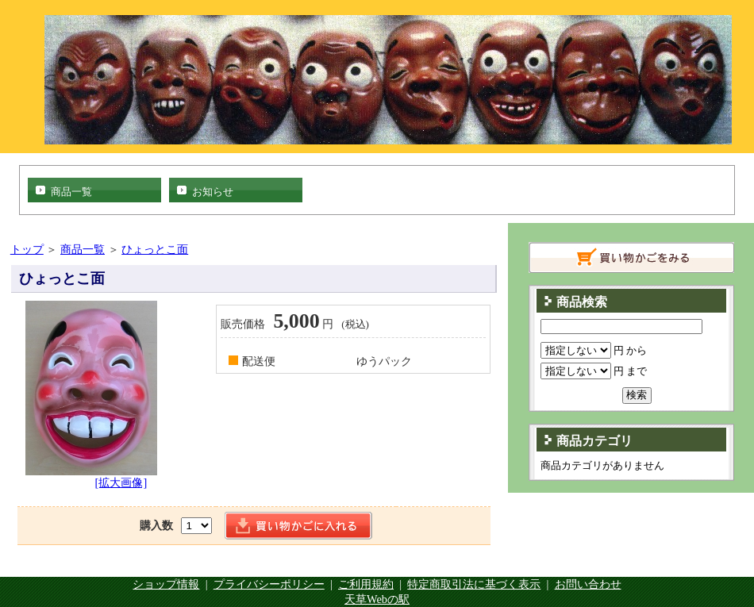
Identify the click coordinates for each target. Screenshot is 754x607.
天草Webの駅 (377, 599)
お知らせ (212, 192)
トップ (27, 249)
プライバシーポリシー (269, 584)
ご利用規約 (366, 584)
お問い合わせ (588, 584)
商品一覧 (71, 192)
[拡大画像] (121, 482)
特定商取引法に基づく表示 (473, 584)
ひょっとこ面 (154, 249)
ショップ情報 (166, 584)
